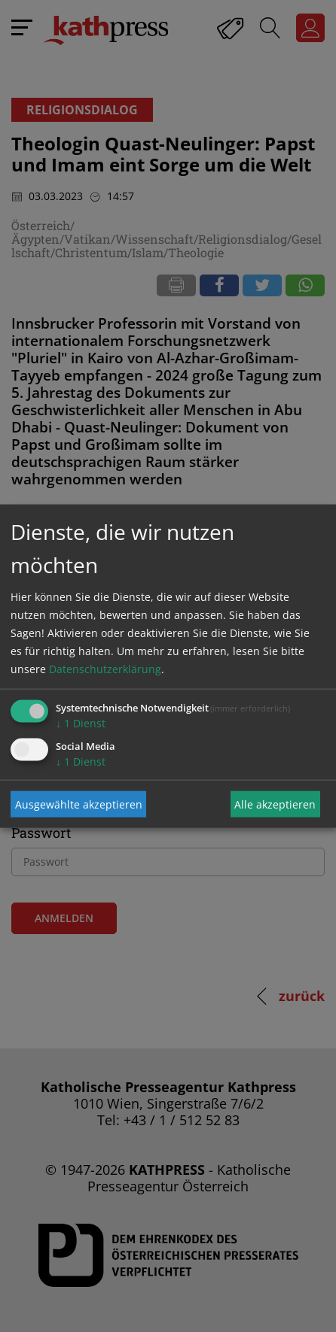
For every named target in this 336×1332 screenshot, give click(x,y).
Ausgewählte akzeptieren (78, 803)
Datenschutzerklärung (105, 669)
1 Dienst (80, 723)
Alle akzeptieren (275, 803)
